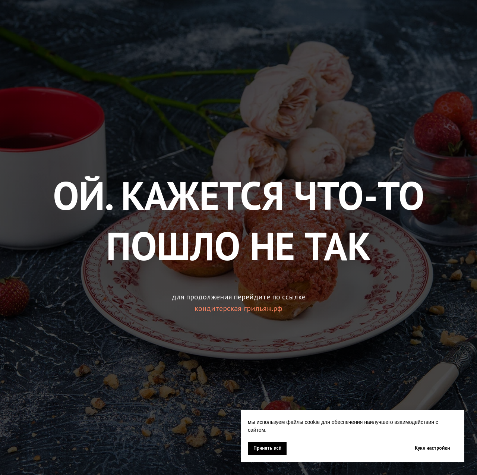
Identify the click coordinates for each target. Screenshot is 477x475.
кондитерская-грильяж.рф (238, 308)
